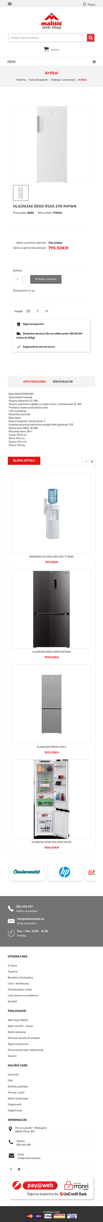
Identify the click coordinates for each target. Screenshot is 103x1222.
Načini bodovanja (18, 1098)
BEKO (30, 212)
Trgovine (13, 971)
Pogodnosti (14, 1104)
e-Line (56, 1211)
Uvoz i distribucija (18, 983)
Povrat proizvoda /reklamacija (25, 1049)
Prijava (89, 4)
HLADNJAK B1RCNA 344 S (51, 746)
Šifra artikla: (45, 212)
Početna (21, 79)
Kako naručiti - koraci (20, 1025)
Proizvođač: (20, 212)
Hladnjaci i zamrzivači (63, 79)
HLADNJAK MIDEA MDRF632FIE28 (51, 651)
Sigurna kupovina (18, 1043)
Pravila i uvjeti (16, 1092)
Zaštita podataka (18, 1086)
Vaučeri (12, 1055)
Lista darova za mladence (23, 995)
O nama (12, 965)
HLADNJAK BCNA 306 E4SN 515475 (51, 841)
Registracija (15, 1110)
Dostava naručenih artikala (24, 1037)
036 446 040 (23, 1144)
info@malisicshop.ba (30, 918)
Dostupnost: (20, 290)
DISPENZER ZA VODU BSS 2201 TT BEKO (51, 556)
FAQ (10, 1080)
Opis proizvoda (34, 381)
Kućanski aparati (38, 79)
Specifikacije (63, 381)
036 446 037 (24, 906)
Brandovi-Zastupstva (20, 977)
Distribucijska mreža (20, 989)
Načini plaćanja (17, 1031)
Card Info (13, 1074)
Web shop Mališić (18, 1019)
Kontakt (12, 1001)
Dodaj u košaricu (46, 278)
